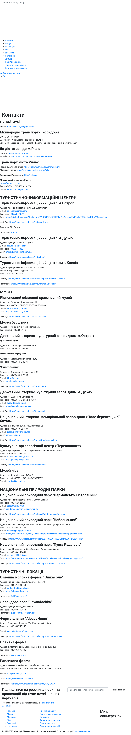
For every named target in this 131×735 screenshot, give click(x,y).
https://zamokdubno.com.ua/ (19, 252)
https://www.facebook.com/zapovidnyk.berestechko (33, 440)
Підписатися (119, 690)
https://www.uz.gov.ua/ (19, 153)
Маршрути (10, 46)
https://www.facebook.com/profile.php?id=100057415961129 (37, 278)
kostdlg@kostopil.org (16, 481)
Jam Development (82, 731)
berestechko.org (13, 435)
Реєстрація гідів (47, 723)
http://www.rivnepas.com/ (41, 156)
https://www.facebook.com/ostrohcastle (27, 386)
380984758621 (17, 249)
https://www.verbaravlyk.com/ (19, 678)
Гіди (7, 49)
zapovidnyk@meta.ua (16, 403)
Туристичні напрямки (15, 65)
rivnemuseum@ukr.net (17, 308)
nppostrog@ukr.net (15, 506)
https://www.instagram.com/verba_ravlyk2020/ (34, 684)
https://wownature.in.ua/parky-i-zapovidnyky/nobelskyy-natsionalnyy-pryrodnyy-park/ (44, 534)
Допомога (45, 717)
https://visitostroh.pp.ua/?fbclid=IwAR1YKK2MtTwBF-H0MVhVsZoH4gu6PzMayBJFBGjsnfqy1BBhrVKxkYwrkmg (56, 217)
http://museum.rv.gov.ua (17, 311)
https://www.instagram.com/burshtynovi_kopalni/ (33, 284)
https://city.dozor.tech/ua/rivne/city (33, 170)
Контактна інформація (16, 68)
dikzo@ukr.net (13, 378)
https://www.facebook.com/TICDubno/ (27, 257)
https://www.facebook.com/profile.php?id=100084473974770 (37, 563)
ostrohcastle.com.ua (15, 381)
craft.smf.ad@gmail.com (18, 588)
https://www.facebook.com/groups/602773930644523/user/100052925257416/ (46, 539)
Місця (8, 43)
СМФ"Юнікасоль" (18, 596)
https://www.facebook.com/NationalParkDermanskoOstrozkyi (37, 514)
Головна (9, 40)
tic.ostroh (14, 232)
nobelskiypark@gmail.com (18, 530)
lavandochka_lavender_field (22, 613)
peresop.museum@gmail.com (20, 456)
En (3, 76)
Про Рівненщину (13, 62)
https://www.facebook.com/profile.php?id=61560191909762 (36, 636)
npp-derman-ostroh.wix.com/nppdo (22, 509)
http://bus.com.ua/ (20, 156)
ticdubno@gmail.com (16, 246)
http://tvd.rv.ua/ (31, 175)
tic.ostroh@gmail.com (17, 211)
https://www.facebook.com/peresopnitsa (28, 465)
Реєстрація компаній (50, 726)
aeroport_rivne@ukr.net (17, 189)
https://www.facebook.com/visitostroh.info (28, 222)
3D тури (8, 59)
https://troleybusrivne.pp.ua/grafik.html (41, 167)
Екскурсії (9, 53)
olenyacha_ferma (18, 655)
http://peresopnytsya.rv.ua (17, 459)
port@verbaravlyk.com (17, 673)
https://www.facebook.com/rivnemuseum (28, 316)
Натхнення (10, 56)
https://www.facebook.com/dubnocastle (27, 411)
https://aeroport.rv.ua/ (10, 183)
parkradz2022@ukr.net (17, 555)
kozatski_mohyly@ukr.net (18, 432)
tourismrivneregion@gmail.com (21, 126)
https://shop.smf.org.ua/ (17, 591)
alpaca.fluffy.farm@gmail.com (20, 631)
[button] (3, 73)
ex (11, 684)
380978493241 (17, 214)
